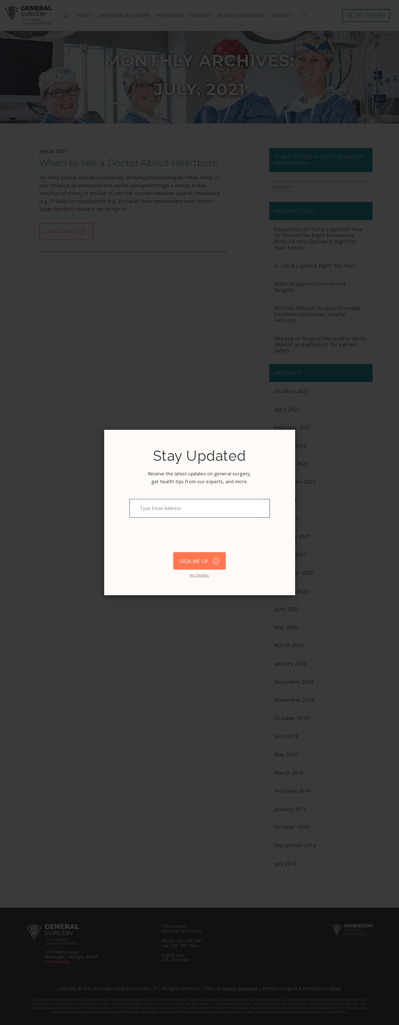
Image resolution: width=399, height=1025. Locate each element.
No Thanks (199, 575)
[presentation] (172, 538)
